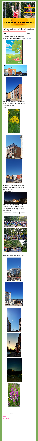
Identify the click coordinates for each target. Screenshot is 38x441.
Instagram (15, 31)
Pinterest (18, 31)
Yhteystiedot (12, 31)
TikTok (24, 31)
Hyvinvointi (9, 414)
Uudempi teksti (5, 437)
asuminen (6, 414)
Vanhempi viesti (23, 437)
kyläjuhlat (15, 414)
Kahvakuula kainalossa (29, 38)
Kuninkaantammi (23, 38)
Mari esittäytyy (7, 31)
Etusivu (4, 31)
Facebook (22, 31)
